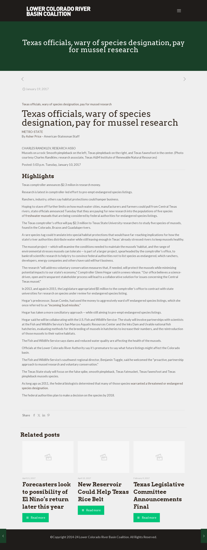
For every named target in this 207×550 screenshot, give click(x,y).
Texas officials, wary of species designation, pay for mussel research (67, 104)
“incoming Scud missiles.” (64, 305)
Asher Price (33, 136)
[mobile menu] (179, 11)
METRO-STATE (32, 132)
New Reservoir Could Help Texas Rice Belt (103, 492)
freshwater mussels (38, 216)
